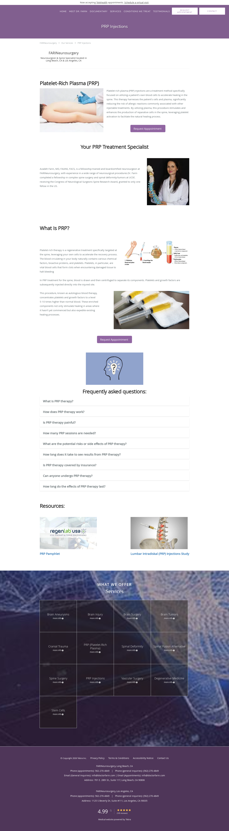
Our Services (67, 43)
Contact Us (163, 758)
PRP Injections (84, 43)
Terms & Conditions (118, 758)
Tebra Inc (81, 758)
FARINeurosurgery (48, 43)
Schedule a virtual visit (136, 2)
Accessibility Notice (143, 758)
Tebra (128, 819)
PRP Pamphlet (68, 536)
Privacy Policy (97, 758)
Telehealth (102, 2)
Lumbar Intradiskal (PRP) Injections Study (160, 536)
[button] (185, 11)
